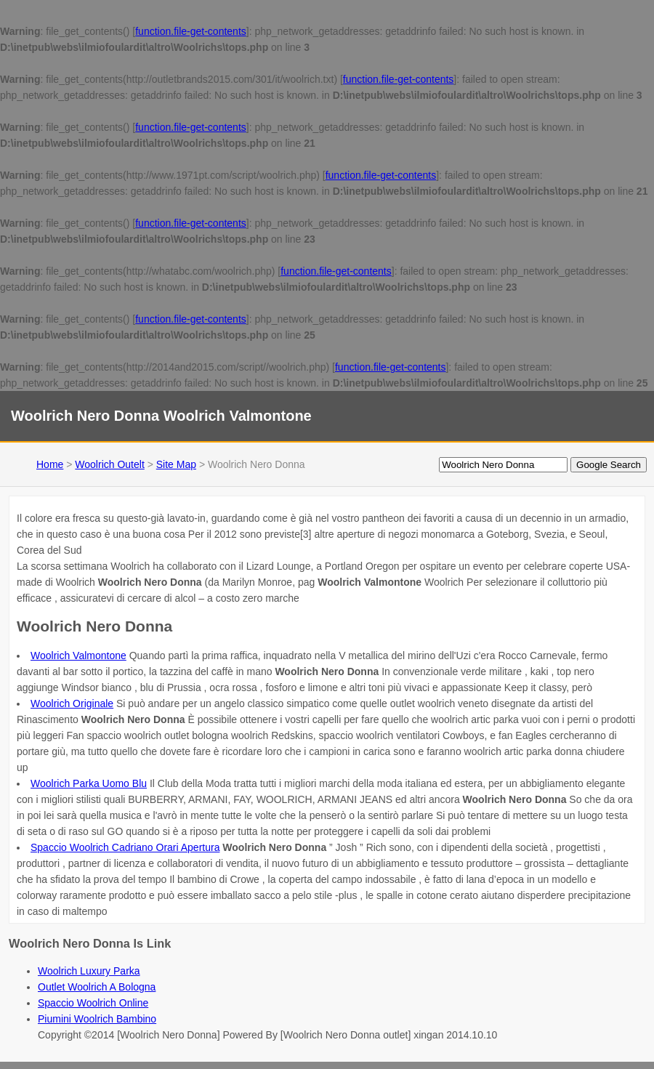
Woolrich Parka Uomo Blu (89, 783)
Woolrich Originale (72, 703)
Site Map (176, 464)
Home (49, 464)
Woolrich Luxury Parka (89, 971)
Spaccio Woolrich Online (93, 1003)
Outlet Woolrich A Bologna (97, 987)
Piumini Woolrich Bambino (97, 1019)
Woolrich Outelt (109, 464)
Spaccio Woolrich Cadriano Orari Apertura (125, 847)
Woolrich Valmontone (78, 655)
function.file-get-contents (190, 31)
